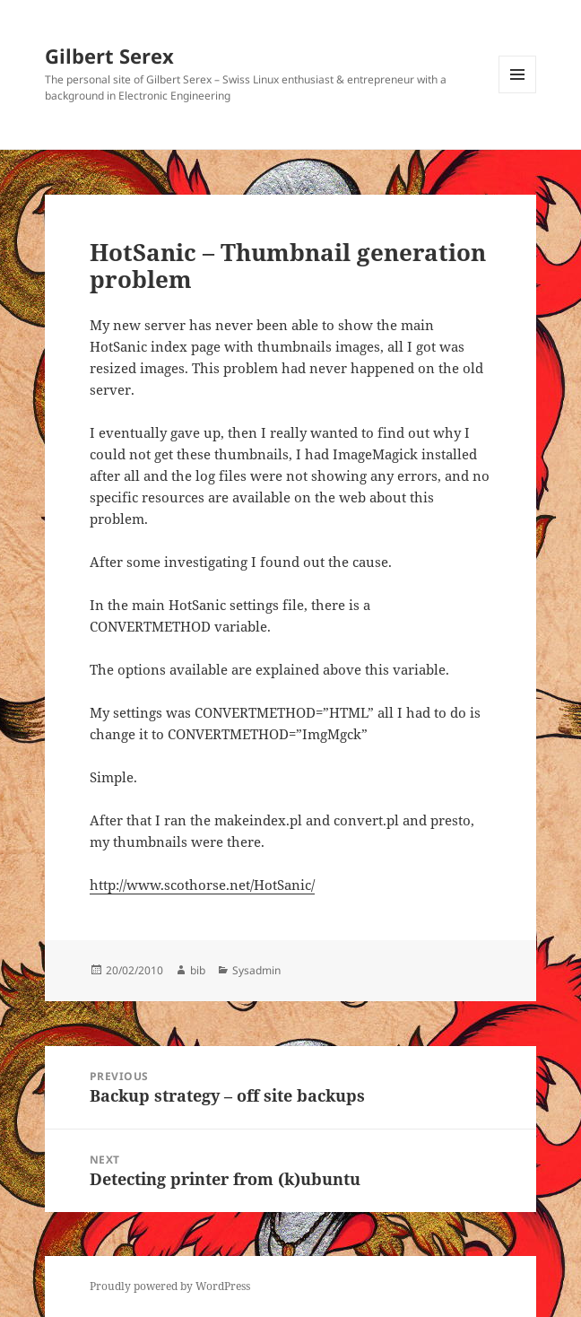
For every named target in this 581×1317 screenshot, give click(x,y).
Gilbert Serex (109, 55)
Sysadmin (256, 970)
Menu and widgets (517, 92)
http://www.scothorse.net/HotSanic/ (202, 885)
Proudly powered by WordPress (170, 1286)
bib (197, 970)
